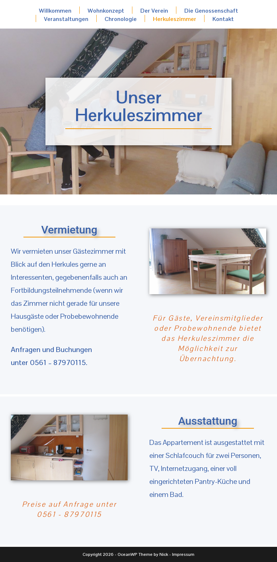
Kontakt (223, 18)
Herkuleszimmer (174, 18)
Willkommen (55, 10)
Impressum (183, 554)
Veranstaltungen (66, 18)
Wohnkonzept (106, 10)
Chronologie (121, 18)
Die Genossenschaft (211, 10)
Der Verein (154, 10)
